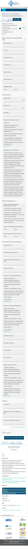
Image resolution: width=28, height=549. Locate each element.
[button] (17, 19)
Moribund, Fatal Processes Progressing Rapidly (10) (11, 126)
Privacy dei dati (14, 542)
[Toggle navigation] (4, 10)
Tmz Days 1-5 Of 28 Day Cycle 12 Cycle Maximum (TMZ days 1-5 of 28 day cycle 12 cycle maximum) (14, 220)
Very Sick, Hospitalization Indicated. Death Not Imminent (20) (13, 134)
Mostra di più (7, 146)
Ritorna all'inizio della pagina (18, 427)
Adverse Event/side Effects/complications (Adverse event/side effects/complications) (12, 280)
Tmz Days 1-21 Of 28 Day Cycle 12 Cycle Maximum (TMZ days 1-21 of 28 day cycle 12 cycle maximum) (14, 214)
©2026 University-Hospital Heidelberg (13, 543)
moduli (22, 28)
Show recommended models (14, 438)
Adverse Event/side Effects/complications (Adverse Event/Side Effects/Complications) (12, 369)
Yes (6, 89)
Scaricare (19, 442)
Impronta (11, 541)
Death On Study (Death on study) (13, 288)
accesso (18, 505)
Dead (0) (7, 122)
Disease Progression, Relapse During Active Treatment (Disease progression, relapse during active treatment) (13, 293)
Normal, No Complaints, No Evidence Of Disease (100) (13, 130)
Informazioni (5, 442)
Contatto (5, 541)
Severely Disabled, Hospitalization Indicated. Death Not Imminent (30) (13, 139)
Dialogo (12, 442)
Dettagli (9, 19)
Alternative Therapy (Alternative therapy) (12, 285)
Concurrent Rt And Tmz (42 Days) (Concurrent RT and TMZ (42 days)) (12, 209)
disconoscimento (19, 541)
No (16, 89)
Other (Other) (8, 299)
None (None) (8, 297)
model (3, 19)
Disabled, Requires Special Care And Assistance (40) (13, 143)
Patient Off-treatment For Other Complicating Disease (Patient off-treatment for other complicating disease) (12, 391)
